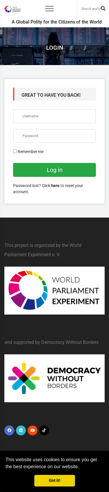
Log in (54, 169)
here (55, 185)
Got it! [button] (54, 480)
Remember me (28, 151)
